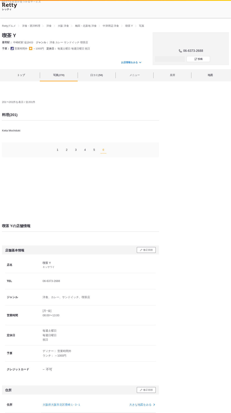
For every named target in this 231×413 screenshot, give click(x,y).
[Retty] (9, 5)
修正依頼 (148, 249)
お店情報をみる (131, 62)
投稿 (200, 59)
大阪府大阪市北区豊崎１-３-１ (62, 404)
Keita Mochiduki (11, 130)
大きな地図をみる (141, 404)
